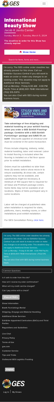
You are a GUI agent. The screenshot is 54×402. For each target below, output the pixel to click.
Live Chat (6, 334)
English (9, 369)
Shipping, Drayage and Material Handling (21, 312)
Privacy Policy (8, 338)
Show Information (10, 303)
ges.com (6, 346)
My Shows (17, 392)
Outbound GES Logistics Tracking (17, 359)
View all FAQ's (11, 297)
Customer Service (10, 351)
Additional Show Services (13, 316)
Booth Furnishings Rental (13, 308)
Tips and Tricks (9, 355)
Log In (6, 392)
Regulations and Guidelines (15, 328)
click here (38, 220)
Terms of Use (8, 342)
